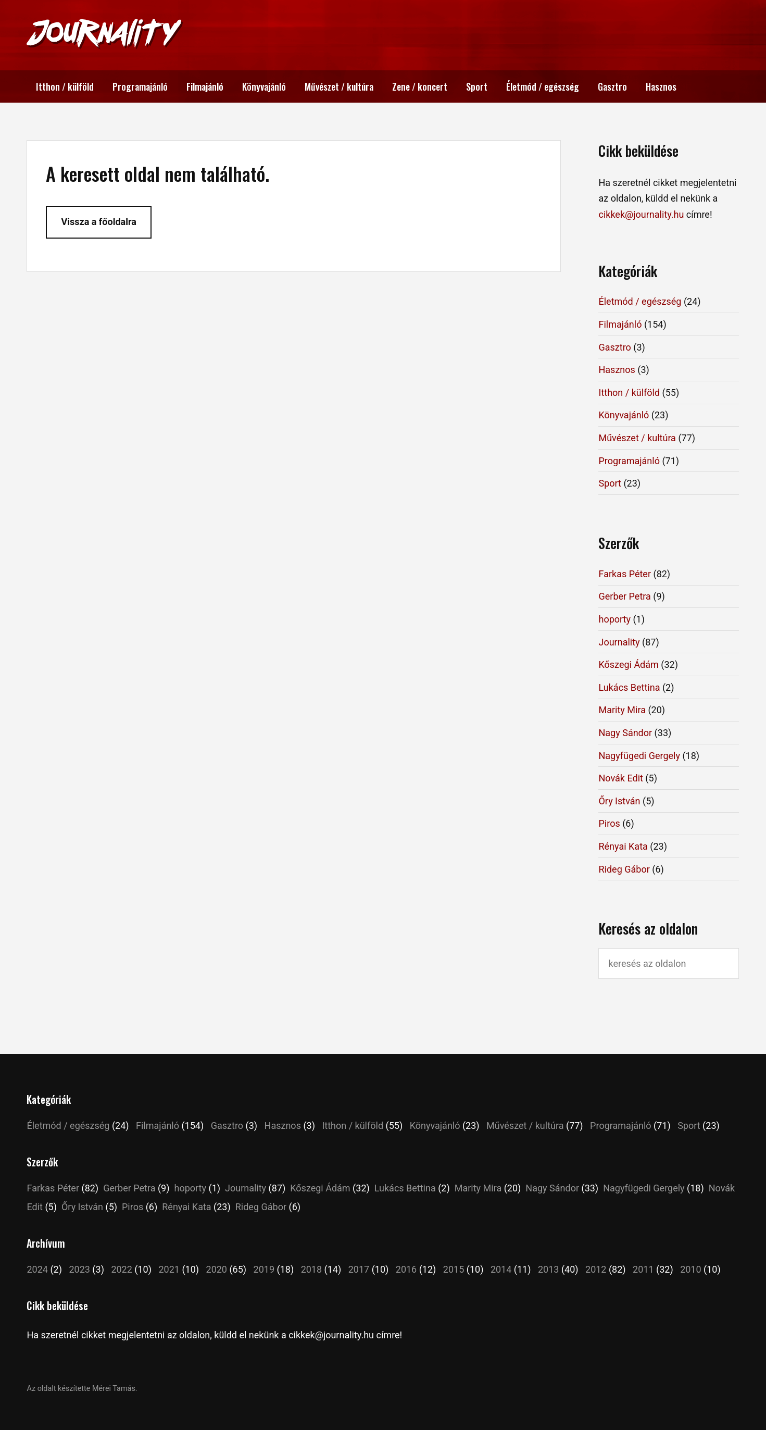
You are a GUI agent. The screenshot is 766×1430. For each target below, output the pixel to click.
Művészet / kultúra (339, 86)
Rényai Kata (622, 846)
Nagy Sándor (625, 732)
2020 (216, 1269)
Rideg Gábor (623, 869)
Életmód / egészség (542, 86)
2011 (643, 1269)
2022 (121, 1269)
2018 (311, 1269)
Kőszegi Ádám (628, 664)
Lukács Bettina (629, 687)
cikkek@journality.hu (641, 214)
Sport (476, 86)
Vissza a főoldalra (98, 221)
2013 (548, 1269)
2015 (453, 1269)
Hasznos (661, 86)
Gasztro (612, 86)
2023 (79, 1269)
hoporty (614, 619)
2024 (37, 1269)
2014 (501, 1269)
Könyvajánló (264, 86)
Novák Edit (620, 778)
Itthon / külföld (65, 86)
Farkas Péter (624, 573)
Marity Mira (621, 709)
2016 (406, 1269)
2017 (358, 1269)
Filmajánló (204, 86)
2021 (168, 1269)
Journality (618, 642)
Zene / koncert (419, 86)
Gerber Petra (624, 596)
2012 (595, 1269)
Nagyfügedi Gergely (639, 755)
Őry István (619, 800)
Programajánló (140, 86)
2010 (690, 1269)
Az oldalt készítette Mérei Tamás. (82, 1388)
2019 (264, 1269)
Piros (609, 823)
